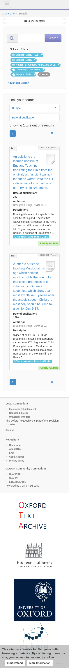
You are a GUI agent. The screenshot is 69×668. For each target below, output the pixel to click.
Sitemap (10, 430)
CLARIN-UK (15, 474)
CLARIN (13, 478)
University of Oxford (19, 417)
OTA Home (8, 13)
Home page (15, 445)
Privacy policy (16, 460)
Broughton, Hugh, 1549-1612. (30, 205)
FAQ (11, 453)
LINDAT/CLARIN (17, 482)
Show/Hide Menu (34, 21)
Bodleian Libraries (19, 413)
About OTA (15, 449)
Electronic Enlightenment (22, 409)
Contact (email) (17, 457)
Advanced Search (18, 82)
